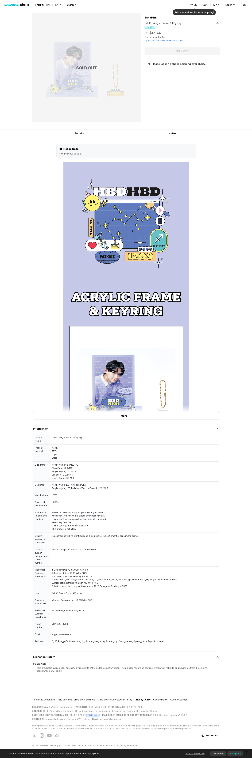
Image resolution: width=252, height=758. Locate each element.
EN (57, 4)
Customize (217, 753)
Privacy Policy (142, 699)
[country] (193, 5)
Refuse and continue (194, 753)
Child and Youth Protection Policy (115, 699)
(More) (96, 753)
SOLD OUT (182, 51)
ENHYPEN (150, 17)
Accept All (235, 753)
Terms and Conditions (43, 699)
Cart (205, 4)
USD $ (70, 4)
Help (243, 4)
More (126, 415)
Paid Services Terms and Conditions (76, 699)
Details (79, 133)
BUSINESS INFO (92, 715)
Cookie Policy (160, 699)
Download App (209, 735)
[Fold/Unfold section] (126, 428)
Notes (172, 133)
